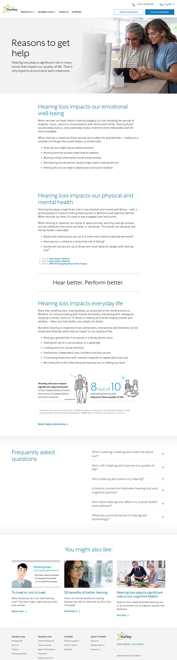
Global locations (98, 645)
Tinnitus (63, 12)
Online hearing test (129, 12)
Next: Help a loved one (52, 424)
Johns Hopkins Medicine (59, 258)
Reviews (15, 645)
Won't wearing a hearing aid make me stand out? (128, 454)
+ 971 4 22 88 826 (143, 4)
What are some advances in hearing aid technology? (128, 517)
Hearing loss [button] (45, 12)
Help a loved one (45, 658)
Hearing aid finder (19, 654)
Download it (71, 611)
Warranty (68, 649)
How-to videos (70, 645)
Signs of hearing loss (46, 649)
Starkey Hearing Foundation (129, 655)
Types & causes (44, 645)
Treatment (42, 654)
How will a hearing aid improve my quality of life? (128, 467)
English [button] (165, 4)
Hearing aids (17, 641)
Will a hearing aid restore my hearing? (120, 479)
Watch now (18, 611)
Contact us (95, 649)
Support (77, 12)
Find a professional (160, 12)
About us (95, 641)
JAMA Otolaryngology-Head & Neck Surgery (68, 263)
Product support (71, 641)
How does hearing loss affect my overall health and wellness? (128, 504)
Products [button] (27, 12)
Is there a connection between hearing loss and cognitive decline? (128, 490)
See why (122, 615)
